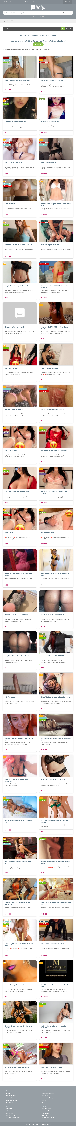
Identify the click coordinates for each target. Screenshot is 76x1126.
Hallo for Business (11, 1111)
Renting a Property (47, 1111)
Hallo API (44, 1100)
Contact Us (9, 1098)
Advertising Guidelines (48, 1093)
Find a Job (45, 1115)
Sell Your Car (9, 1113)
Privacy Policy (10, 1102)
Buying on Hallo (46, 1108)
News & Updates (11, 1095)
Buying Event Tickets (48, 1118)
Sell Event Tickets (11, 1115)
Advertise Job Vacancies (13, 1118)
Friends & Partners (38, 16)
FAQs (43, 1102)
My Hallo (67, 2)
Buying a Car (45, 1113)
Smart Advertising (47, 1098)
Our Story (8, 1093)
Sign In (38, 44)
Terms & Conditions (11, 1100)
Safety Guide (45, 1095)
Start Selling (9, 1108)
